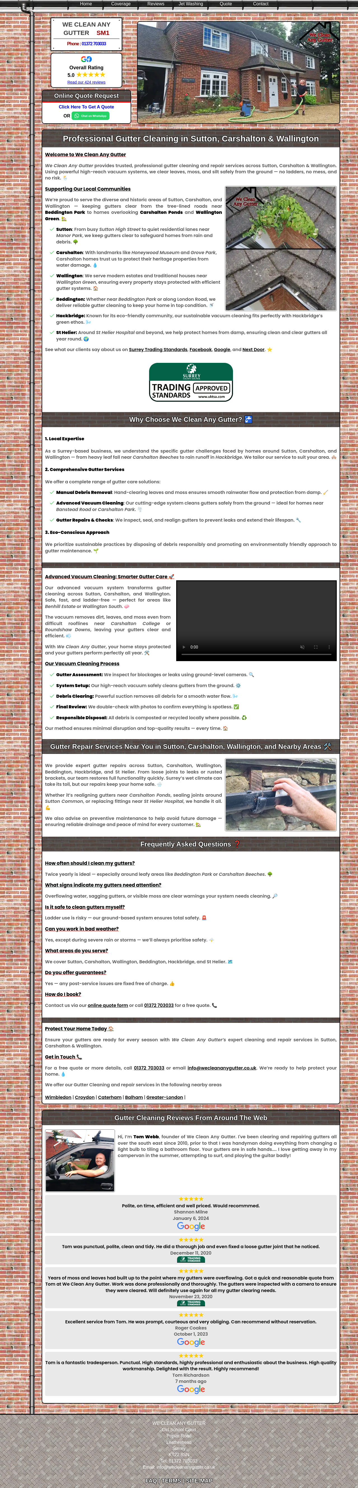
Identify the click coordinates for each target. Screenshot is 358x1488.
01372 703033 (94, 43)
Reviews (155, 3)
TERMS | (174, 1481)
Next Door (253, 349)
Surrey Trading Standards (158, 349)
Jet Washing (191, 3)
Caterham (110, 1097)
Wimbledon (58, 1097)
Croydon (85, 1097)
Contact (260, 3)
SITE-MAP (199, 1481)
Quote (226, 3)
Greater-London (165, 1097)
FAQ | (153, 1481)
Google (222, 349)
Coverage (121, 3)
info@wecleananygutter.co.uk (222, 1068)
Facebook (201, 349)
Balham (134, 1097)
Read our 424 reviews (86, 82)
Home (86, 3)
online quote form (108, 1005)
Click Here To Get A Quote (86, 107)
